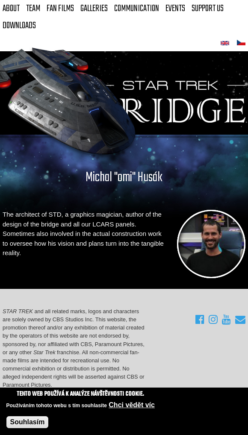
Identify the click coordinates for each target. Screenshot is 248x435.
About (11, 8)
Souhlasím (27, 422)
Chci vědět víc (132, 405)
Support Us (208, 8)
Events (175, 8)
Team (33, 8)
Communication (136, 8)
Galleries (94, 8)
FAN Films (60, 8)
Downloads (19, 25)
